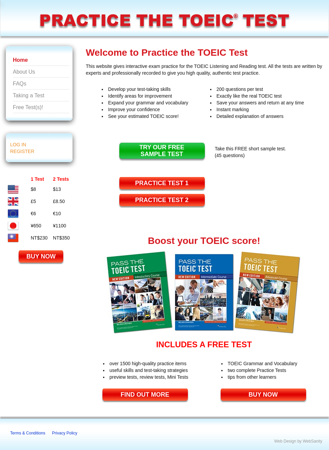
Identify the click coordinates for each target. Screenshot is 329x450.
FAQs (19, 83)
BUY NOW (41, 256)
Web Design (285, 441)
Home (20, 60)
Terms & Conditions (27, 433)
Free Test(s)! (28, 107)
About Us (24, 72)
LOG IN (18, 144)
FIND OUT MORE (145, 394)
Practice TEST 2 (161, 200)
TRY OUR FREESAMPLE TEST (161, 150)
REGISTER (22, 151)
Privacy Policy (64, 433)
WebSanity (312, 441)
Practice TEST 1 (161, 183)
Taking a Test (28, 95)
